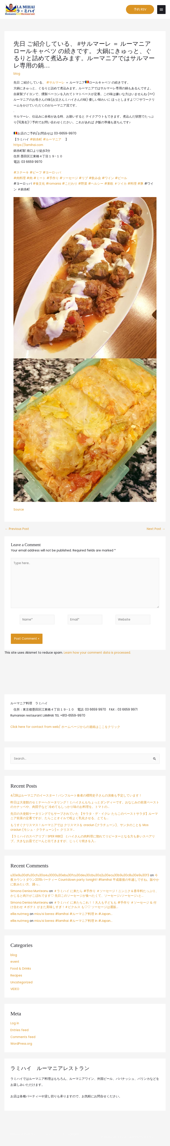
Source (19, 510)
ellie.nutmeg (19, 914)
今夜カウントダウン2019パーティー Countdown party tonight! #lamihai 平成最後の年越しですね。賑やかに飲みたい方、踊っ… (84, 880)
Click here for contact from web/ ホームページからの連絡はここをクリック (65, 727)
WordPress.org (21, 1044)
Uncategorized (21, 983)
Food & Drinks (20, 969)
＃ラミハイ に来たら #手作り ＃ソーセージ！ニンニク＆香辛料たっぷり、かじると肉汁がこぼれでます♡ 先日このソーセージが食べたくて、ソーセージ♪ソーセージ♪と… (84, 894)
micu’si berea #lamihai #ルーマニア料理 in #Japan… (73, 914)
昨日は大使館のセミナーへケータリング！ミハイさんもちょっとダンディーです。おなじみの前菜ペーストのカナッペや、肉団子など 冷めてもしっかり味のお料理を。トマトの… (84, 805)
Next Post (156, 529)
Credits (74, 1134)
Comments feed (22, 1038)
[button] (140, 9)
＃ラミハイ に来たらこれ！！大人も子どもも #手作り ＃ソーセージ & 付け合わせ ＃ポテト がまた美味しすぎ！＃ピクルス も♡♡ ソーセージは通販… (83, 905)
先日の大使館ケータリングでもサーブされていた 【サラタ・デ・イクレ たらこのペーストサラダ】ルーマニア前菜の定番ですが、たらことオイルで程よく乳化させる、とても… (84, 816)
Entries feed (19, 1031)
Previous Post (17, 529)
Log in (14, 1024)
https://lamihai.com (28, 146)
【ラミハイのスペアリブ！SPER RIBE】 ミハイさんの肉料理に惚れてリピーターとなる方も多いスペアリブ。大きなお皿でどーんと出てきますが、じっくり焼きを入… (82, 839)
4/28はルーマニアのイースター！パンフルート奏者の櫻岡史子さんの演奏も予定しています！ (76, 796)
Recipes (16, 976)
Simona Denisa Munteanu (29, 892)
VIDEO (14, 990)
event (14, 962)
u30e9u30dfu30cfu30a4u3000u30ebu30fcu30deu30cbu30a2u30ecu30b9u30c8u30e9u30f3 (79, 876)
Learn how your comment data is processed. (97, 653)
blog (17, 74)
